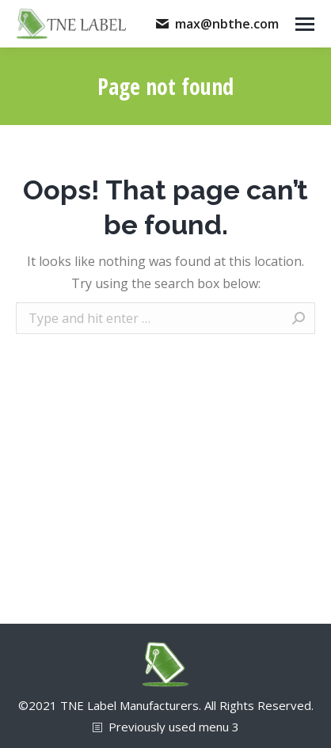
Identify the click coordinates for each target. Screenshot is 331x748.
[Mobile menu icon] (305, 24)
